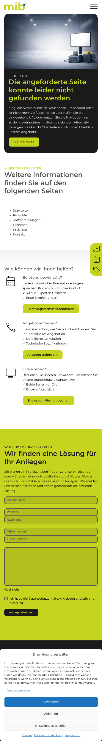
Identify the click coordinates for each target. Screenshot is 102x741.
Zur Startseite (24, 142)
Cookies (27, 735)
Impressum (72, 735)
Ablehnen (51, 714)
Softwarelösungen (27, 220)
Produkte (20, 215)
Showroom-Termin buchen (48, 400)
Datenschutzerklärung (48, 735)
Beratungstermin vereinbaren (50, 309)
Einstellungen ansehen (51, 725)
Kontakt (19, 234)
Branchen (20, 225)
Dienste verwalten (18, 690)
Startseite (20, 210)
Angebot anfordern (42, 354)
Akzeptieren (51, 702)
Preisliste (20, 229)
